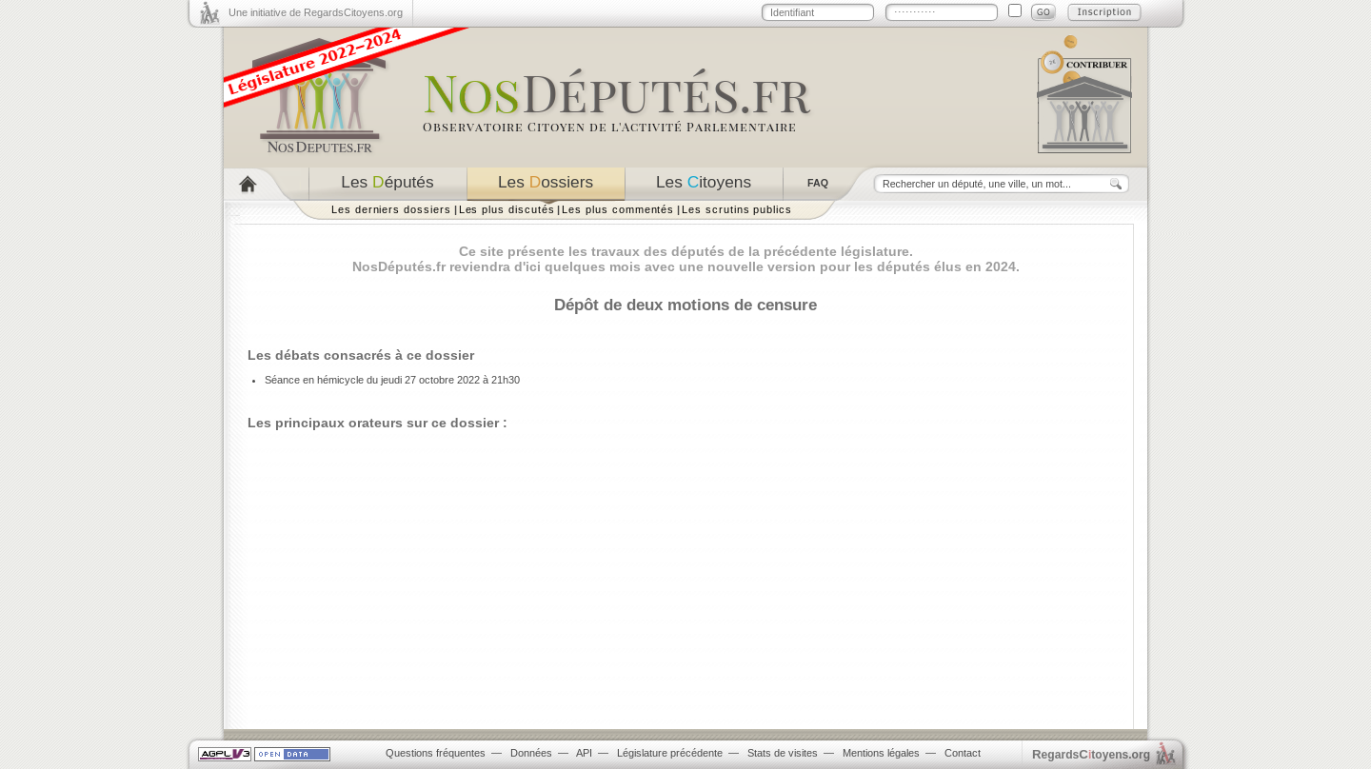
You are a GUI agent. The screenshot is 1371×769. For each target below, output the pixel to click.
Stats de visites (782, 753)
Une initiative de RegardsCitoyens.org (315, 12)
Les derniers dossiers (391, 209)
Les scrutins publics (737, 209)
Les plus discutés (507, 209)
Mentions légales (881, 753)
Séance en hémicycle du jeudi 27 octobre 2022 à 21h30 (392, 379)
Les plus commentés (618, 209)
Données (531, 753)
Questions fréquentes (436, 753)
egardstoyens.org (1091, 754)
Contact (962, 753)
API (584, 753)
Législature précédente (670, 753)
